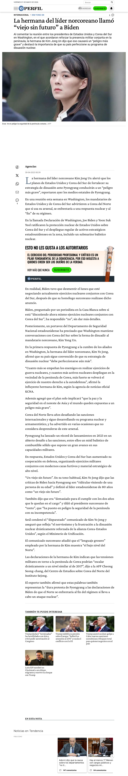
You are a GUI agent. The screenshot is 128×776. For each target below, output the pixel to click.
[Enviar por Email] (17, 192)
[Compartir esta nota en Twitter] (17, 175)
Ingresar (86, 8)
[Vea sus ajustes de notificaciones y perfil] (111, 8)
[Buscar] (98, 2)
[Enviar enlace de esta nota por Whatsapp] (17, 183)
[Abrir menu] (16, 8)
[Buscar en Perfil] (112, 2)
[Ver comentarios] (111, 15)
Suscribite (100, 8)
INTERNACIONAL (21, 15)
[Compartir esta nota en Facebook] (17, 167)
